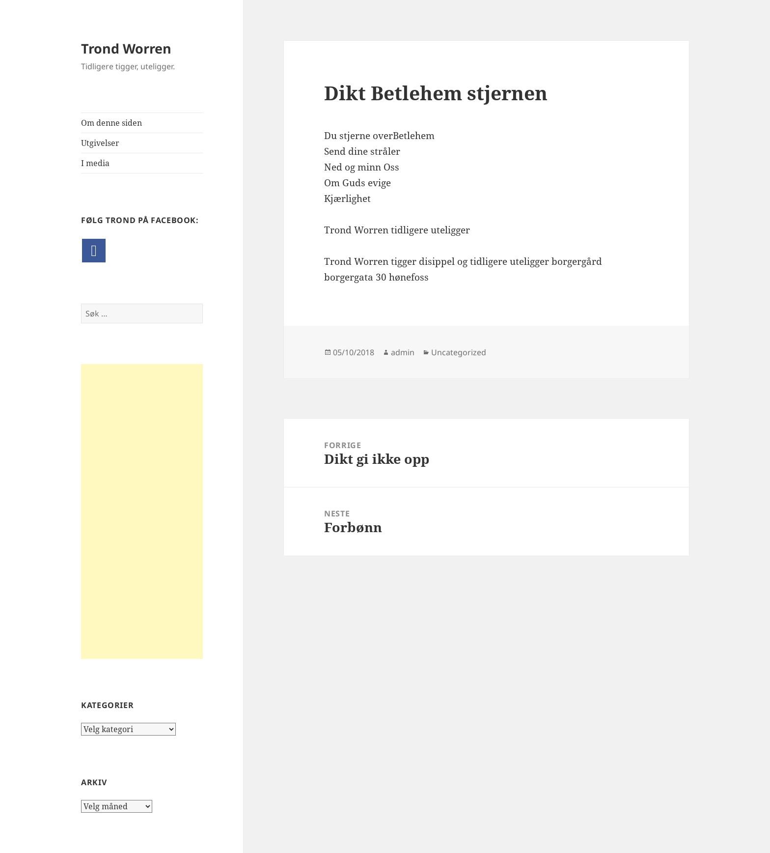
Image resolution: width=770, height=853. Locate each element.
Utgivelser (100, 143)
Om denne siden (111, 122)
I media (95, 163)
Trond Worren (126, 48)
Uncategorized (458, 352)
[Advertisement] (142, 511)
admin (402, 352)
